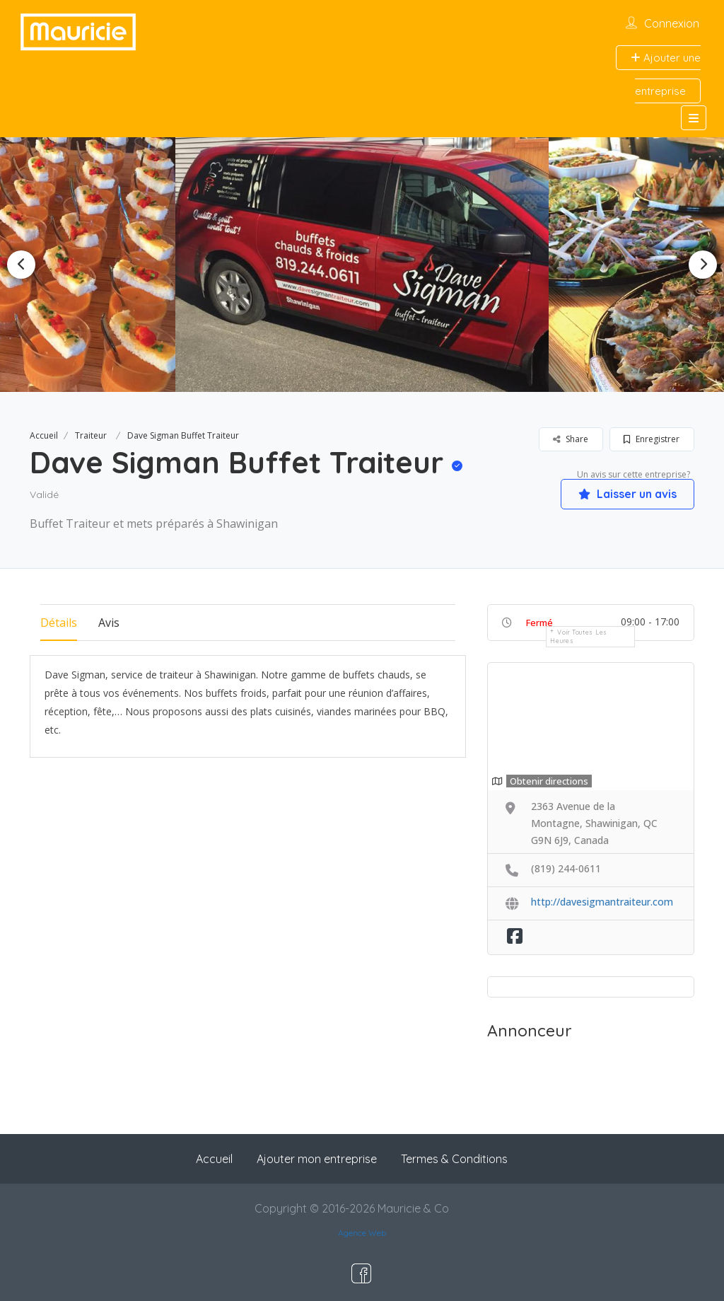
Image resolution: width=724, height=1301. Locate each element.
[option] (362, 265)
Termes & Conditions (454, 1159)
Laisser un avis (627, 494)
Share (570, 439)
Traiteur (91, 435)
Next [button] (703, 264)
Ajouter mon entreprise (317, 1159)
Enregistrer (651, 439)
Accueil (44, 435)
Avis (108, 622)
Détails (58, 622)
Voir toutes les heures (578, 636)
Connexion (671, 23)
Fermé (539, 622)
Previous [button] (21, 264)
